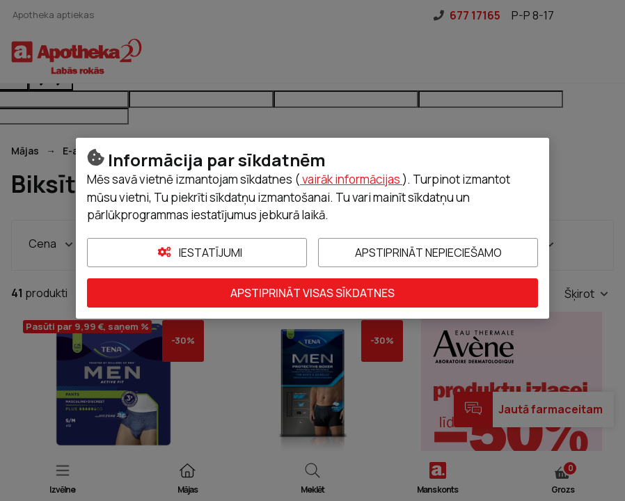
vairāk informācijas (351, 179)
